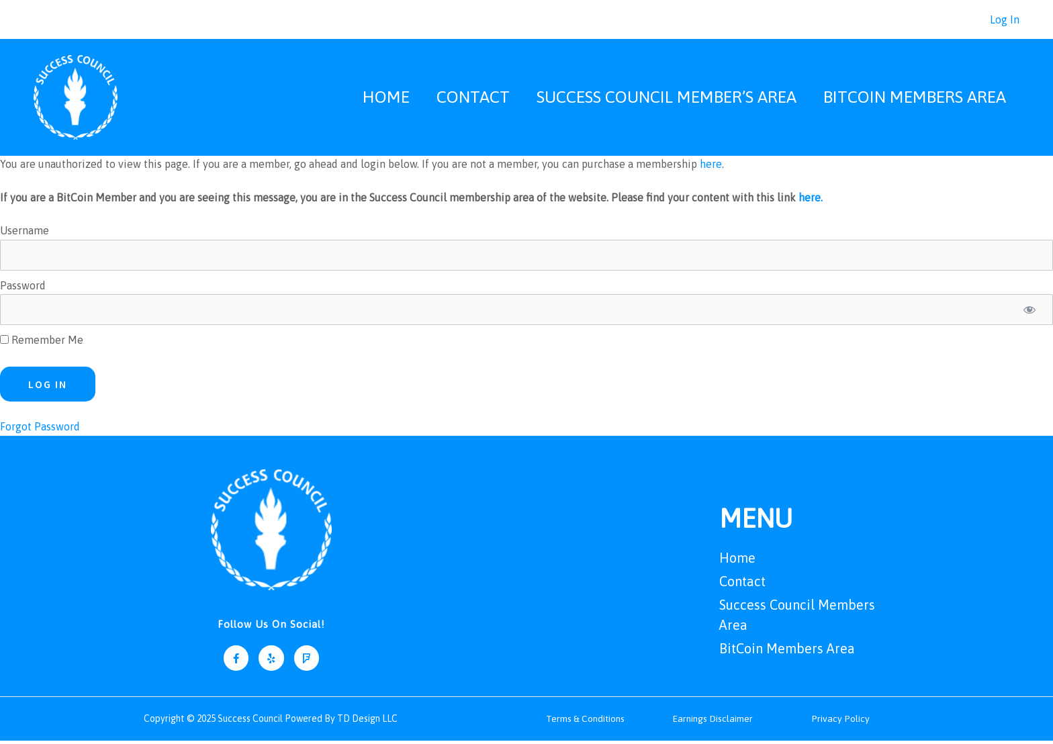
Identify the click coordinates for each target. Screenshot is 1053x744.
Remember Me (41, 343)
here (711, 167)
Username (24, 234)
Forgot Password (40, 430)
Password (23, 289)
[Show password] (1029, 312)
